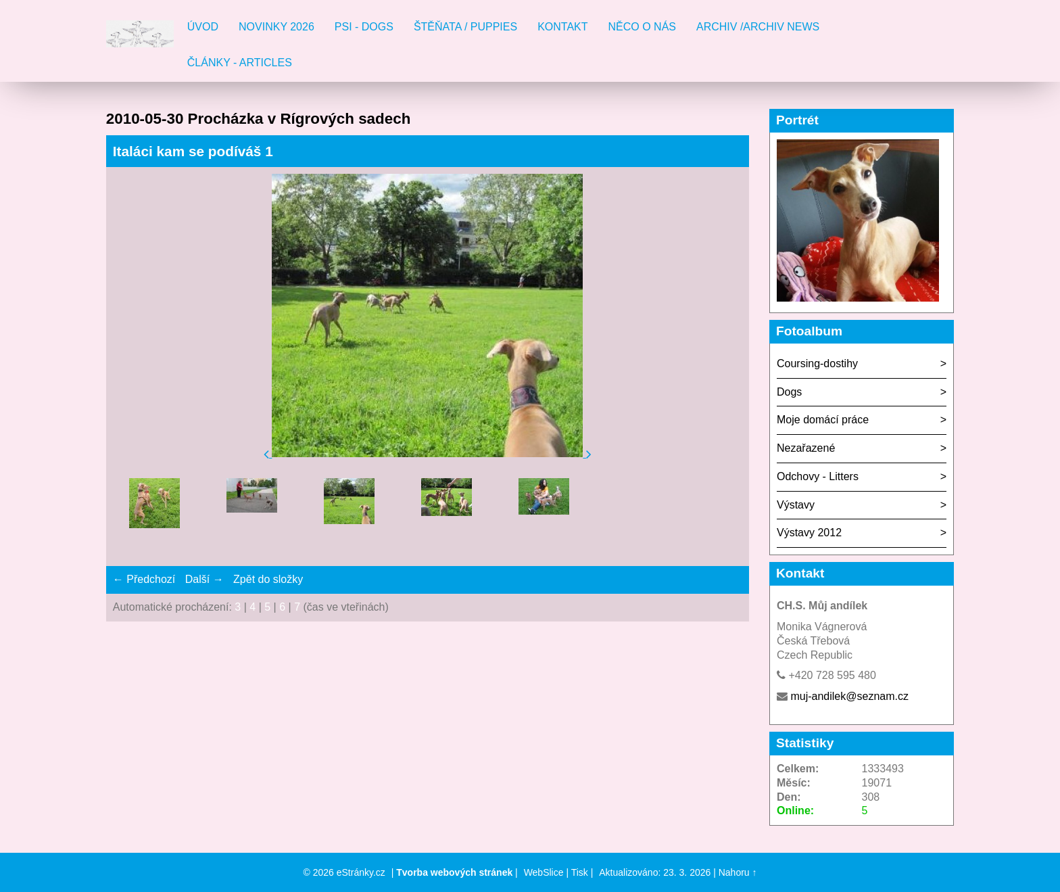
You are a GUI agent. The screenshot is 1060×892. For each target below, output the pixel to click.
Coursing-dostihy (817, 363)
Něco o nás (642, 26)
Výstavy (796, 505)
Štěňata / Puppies (465, 26)
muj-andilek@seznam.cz (849, 696)
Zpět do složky (268, 579)
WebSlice (544, 872)
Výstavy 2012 (809, 532)
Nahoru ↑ (738, 872)
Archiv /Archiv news (757, 26)
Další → (204, 579)
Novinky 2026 (276, 26)
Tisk (579, 872)
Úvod (202, 26)
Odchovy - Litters (818, 476)
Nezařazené (806, 448)
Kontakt (562, 26)
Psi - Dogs (364, 26)
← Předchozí (144, 579)
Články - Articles (239, 62)
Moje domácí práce (823, 419)
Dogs (789, 392)
